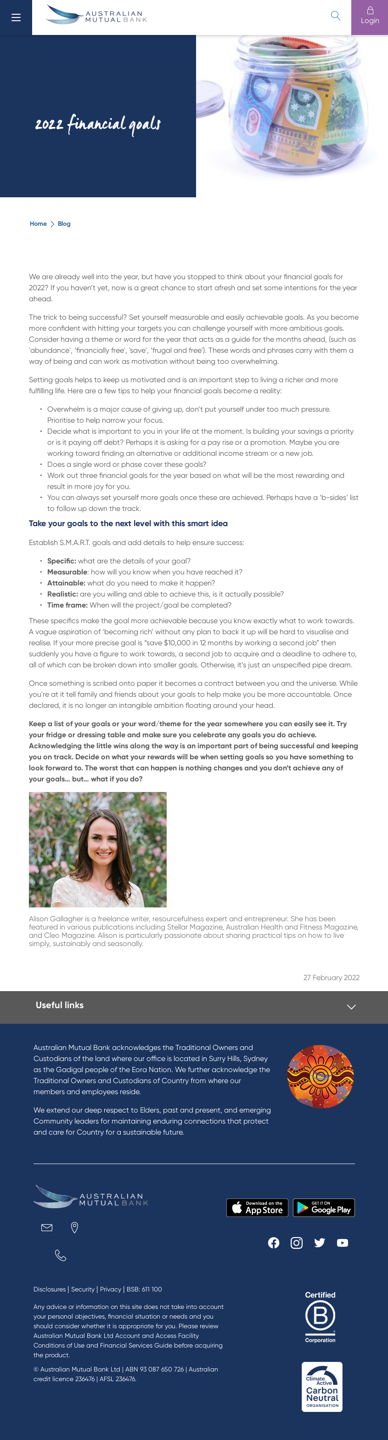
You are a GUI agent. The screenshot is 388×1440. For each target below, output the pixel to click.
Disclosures (50, 1289)
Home (38, 224)
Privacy (110, 1289)
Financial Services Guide (136, 1345)
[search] (335, 15)
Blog (64, 224)
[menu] (16, 17)
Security (83, 1289)
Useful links (60, 1004)
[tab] (196, 1007)
